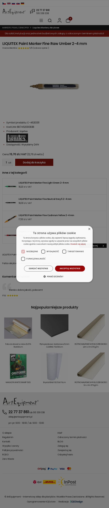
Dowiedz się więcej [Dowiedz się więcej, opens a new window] (78, 244)
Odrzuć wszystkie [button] (38, 268)
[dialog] (54, 254)
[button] (54, 276)
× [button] (89, 229)
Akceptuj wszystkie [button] (70, 268)
